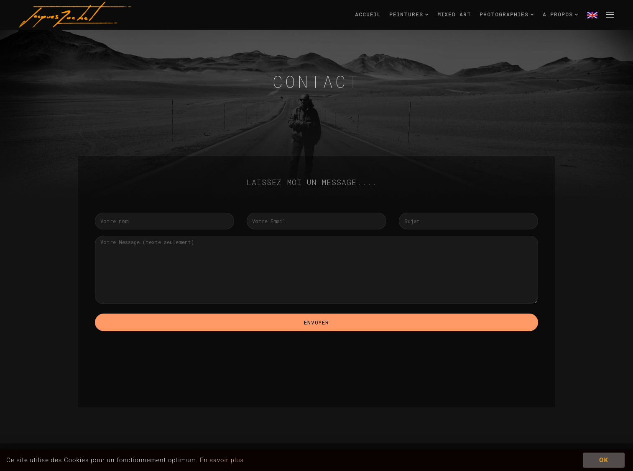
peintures (409, 14)
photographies (507, 14)
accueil (368, 14)
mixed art (454, 14)
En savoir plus (222, 460)
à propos (561, 14)
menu (610, 14)
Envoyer (316, 322)
